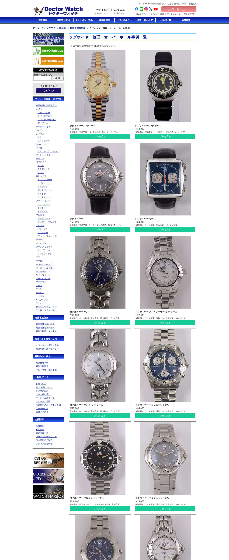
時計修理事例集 (77, 28)
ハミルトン (41, 243)
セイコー (40, 148)
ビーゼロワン (44, 218)
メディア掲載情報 (44, 444)
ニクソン (40, 296)
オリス (39, 285)
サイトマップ (179, 543)
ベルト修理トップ (154, 543)
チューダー (41, 271)
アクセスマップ (173, 14)
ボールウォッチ (43, 278)
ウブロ (39, 261)
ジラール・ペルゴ (44, 264)
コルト (41, 208)
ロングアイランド (46, 254)
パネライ (40, 240)
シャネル (40, 134)
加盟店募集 (178, 537)
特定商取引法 (42, 433)
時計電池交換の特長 (45, 324)
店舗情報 (40, 426)
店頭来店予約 (189, 14)
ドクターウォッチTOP (44, 28)
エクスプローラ (45, 179)
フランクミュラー (44, 247)
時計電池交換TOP (154, 522)
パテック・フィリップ (46, 236)
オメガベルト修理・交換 (47, 345)
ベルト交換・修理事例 (46, 370)
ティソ (39, 289)
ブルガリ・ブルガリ (47, 222)
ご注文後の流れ (43, 394)
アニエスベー (42, 282)
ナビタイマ (43, 211)
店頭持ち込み (125, 540)
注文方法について (44, 387)
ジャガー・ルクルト (45, 268)
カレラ (41, 165)
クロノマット (44, 204)
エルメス (40, 225)
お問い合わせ (179, 9)
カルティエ (41, 130)
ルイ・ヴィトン (43, 275)
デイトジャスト (45, 190)
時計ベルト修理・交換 (46, 339)
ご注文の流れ (42, 391)
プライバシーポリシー (46, 436)
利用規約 (40, 429)
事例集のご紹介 (42, 356)
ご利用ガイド (41, 377)
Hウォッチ (42, 229)
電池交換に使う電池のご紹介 (157, 532)
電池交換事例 (42, 366)
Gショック (41, 303)
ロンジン (40, 292)
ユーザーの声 (42, 408)
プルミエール (44, 141)
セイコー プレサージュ (48, 151)
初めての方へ (141, 14)
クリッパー (43, 232)
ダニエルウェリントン (46, 307)
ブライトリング (43, 201)
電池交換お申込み (181, 546)
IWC (38, 257)
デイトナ (42, 194)
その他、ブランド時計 (46, 310)
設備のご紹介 (42, 412)
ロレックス (41, 176)
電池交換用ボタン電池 (46, 331)
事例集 (62, 28)
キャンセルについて (45, 398)
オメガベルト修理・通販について (157, 547)
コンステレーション (47, 119)
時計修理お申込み (181, 549)
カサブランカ (44, 250)
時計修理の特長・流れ (46, 105)
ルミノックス (42, 300)
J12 (39, 137)
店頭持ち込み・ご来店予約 (48, 405)
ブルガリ (40, 215)
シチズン (40, 158)
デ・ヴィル (43, 123)
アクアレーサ (44, 169)
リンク (41, 172)
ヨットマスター (45, 197)
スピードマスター (46, 116)
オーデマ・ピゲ (43, 127)
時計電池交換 (41, 317)
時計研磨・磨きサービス (47, 349)
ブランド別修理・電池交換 (48, 99)
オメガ (39, 109)
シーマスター (44, 112)
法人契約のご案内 (44, 440)
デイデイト (43, 187)
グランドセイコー (44, 155)
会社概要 (39, 419)
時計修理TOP (152, 537)
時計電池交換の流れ (45, 328)
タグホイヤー (42, 162)
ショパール (41, 144)
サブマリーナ (44, 183)
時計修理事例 (42, 363)
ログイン (48, 90)
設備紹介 (123, 546)
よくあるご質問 (157, 14)
